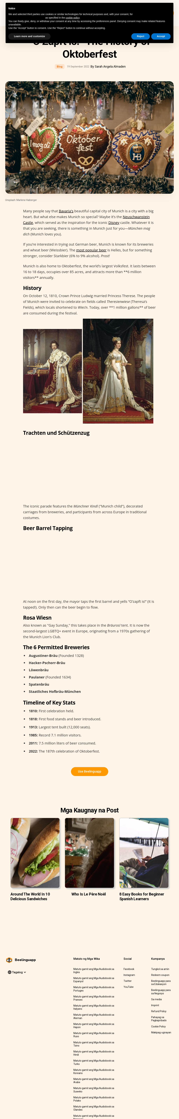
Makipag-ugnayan (161, 1032)
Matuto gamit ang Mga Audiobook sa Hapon (93, 1026)
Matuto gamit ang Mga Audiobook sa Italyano (93, 1007)
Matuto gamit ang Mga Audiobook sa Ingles (93, 971)
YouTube (129, 987)
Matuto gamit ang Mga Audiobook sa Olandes (93, 1108)
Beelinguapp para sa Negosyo (161, 992)
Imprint (155, 1005)
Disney (113, 222)
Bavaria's (66, 211)
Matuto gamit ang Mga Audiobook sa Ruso (93, 1035)
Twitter (128, 981)
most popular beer (91, 250)
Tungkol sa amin (160, 969)
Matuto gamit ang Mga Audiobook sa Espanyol (93, 980)
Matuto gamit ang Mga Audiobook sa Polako (93, 1099)
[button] (16, 972)
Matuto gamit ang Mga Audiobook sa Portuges (93, 989)
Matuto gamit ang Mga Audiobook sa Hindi (93, 1053)
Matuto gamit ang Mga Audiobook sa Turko (93, 1062)
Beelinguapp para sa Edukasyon (161, 983)
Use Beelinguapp (89, 771)
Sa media (156, 999)
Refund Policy (158, 1011)
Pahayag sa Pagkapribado (159, 1019)
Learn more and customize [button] (29, 36)
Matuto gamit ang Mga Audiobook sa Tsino (93, 1044)
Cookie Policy (158, 1026)
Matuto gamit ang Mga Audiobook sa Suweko (93, 1090)
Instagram (129, 975)
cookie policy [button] (73, 17)
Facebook (129, 969)
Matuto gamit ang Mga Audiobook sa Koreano (93, 1072)
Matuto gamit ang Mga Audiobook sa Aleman (93, 1016)
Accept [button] (161, 36)
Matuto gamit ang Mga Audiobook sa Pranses (93, 998)
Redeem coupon (160, 975)
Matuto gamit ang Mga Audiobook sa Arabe (93, 1081)
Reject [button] (140, 36)
